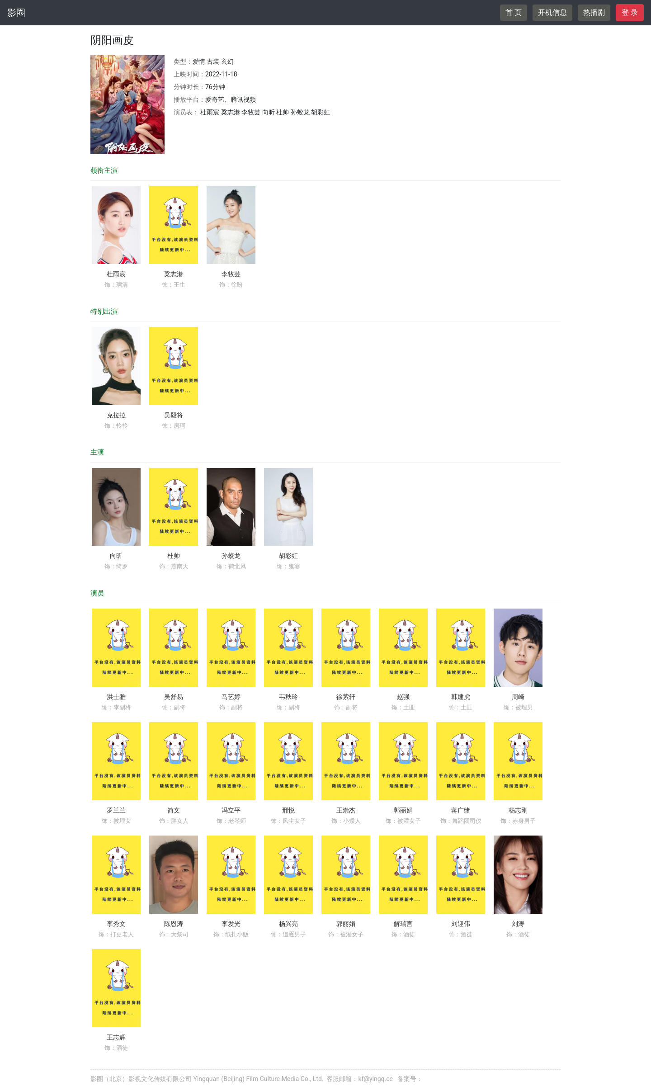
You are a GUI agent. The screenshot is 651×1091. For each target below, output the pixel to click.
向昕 (116, 555)
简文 (173, 810)
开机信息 (552, 12)
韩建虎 (460, 696)
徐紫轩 (345, 696)
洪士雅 (116, 696)
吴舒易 (173, 696)
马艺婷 (231, 696)
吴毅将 (173, 415)
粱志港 (173, 274)
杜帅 (173, 555)
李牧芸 (231, 274)
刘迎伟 (460, 923)
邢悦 (288, 810)
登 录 (630, 12)
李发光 (231, 923)
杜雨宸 (116, 274)
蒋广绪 (460, 810)
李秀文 (116, 923)
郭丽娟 (403, 810)
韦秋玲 (288, 696)
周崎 (518, 696)
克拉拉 (116, 415)
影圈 (16, 12)
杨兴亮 (288, 923)
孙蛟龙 (231, 555)
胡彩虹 (288, 555)
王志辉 (116, 1037)
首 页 (513, 12)
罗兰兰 (116, 810)
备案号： (410, 1078)
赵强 (403, 696)
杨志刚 (518, 810)
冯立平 (231, 810)
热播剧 (594, 12)
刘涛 (518, 923)
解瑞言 (403, 923)
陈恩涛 (173, 923)
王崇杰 (345, 810)
